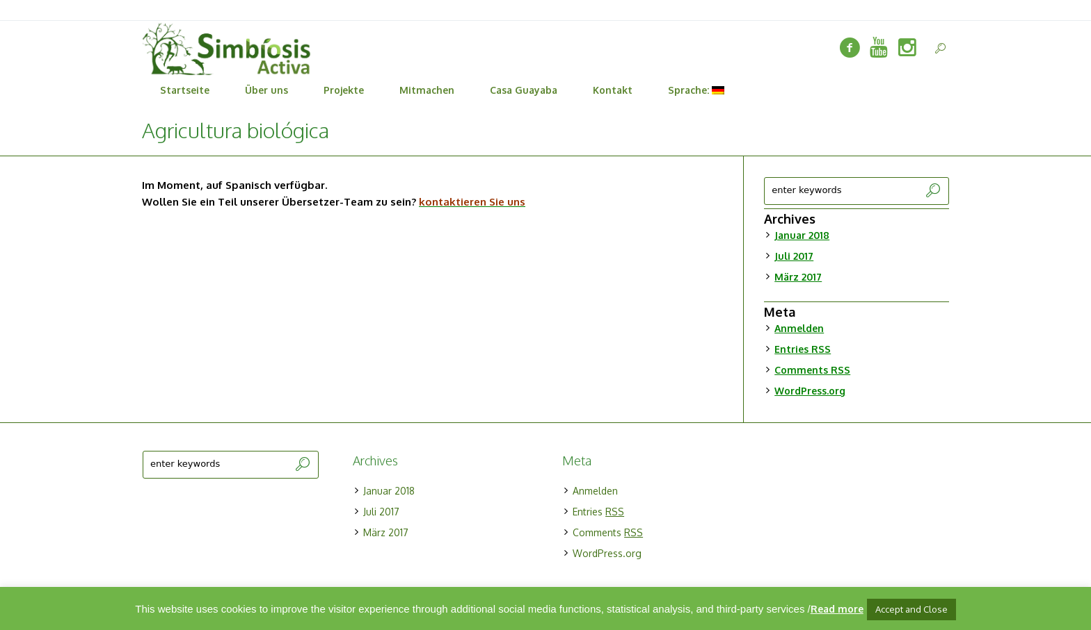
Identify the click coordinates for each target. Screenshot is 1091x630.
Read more (837, 609)
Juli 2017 (793, 256)
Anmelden (799, 328)
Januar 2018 (801, 235)
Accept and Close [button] (911, 609)
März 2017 (798, 277)
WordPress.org (809, 391)
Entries (802, 349)
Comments (812, 370)
